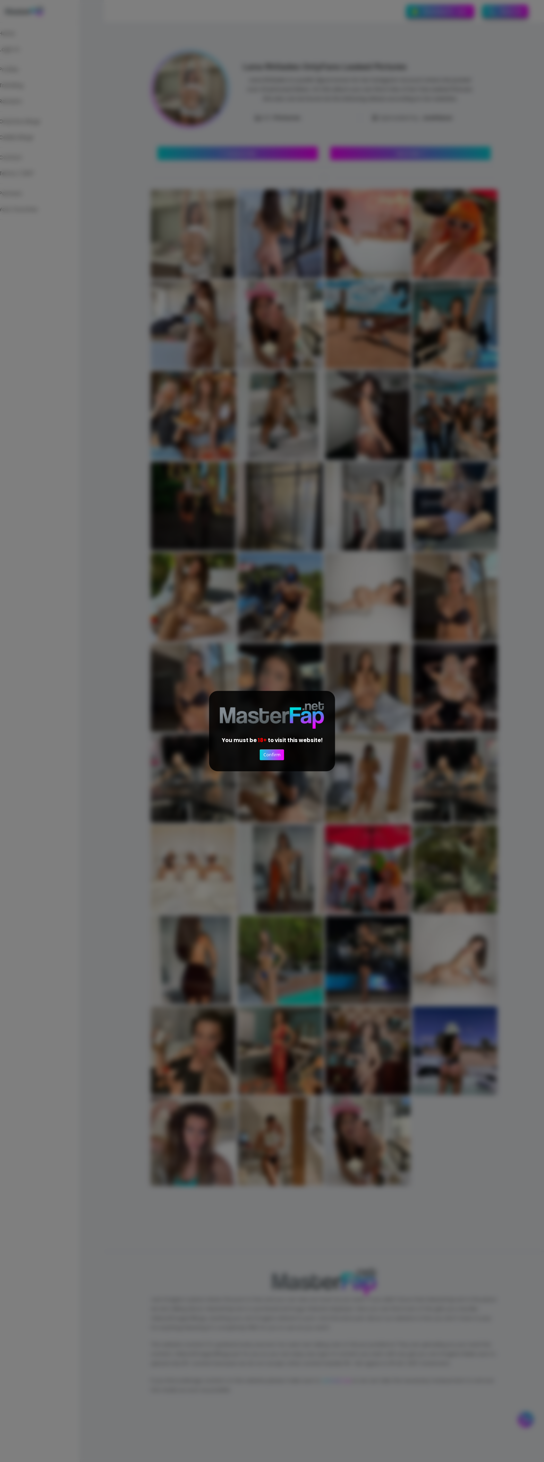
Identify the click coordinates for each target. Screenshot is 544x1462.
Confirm (271, 755)
